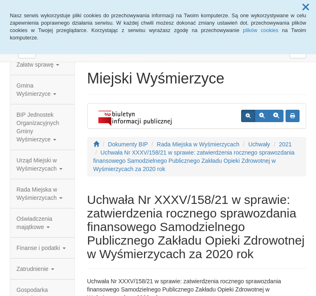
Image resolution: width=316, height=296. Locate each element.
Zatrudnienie (35, 269)
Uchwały (259, 144)
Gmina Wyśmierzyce (36, 89)
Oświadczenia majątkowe (34, 222)
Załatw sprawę (37, 64)
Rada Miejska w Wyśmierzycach (39, 193)
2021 (285, 144)
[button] (306, 7)
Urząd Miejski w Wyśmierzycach (39, 164)
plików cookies (260, 30)
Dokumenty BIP (128, 144)
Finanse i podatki (41, 248)
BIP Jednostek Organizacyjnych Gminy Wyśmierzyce (37, 127)
